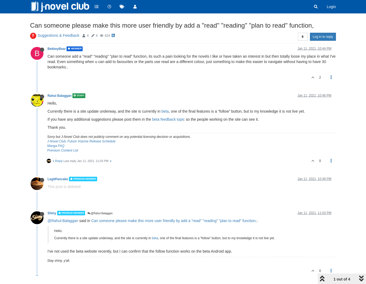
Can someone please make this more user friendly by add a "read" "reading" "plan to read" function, (174, 221)
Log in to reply (323, 37)
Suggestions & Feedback (58, 35)
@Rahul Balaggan (100, 213)
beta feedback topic (168, 119)
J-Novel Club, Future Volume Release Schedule (81, 141)
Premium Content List (62, 150)
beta (165, 111)
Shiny (51, 213)
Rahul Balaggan (59, 96)
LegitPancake (57, 179)
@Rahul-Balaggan (62, 221)
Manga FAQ (55, 146)
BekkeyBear (56, 49)
